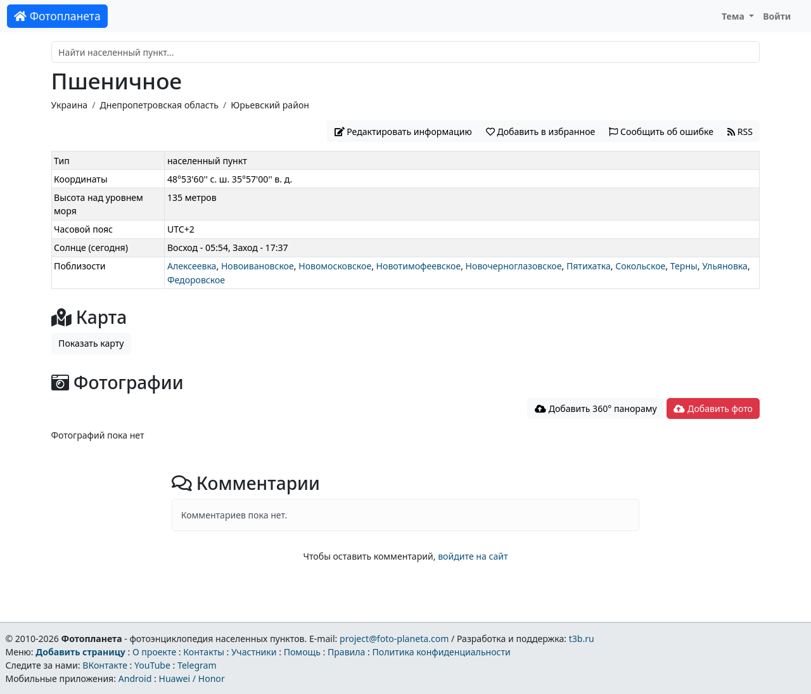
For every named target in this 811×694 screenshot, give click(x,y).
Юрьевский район (270, 105)
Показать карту (91, 343)
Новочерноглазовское (514, 266)
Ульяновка (725, 266)
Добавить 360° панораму (596, 408)
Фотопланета (57, 15)
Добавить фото (713, 408)
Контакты (203, 652)
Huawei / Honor (191, 678)
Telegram (197, 665)
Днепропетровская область (158, 105)
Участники (254, 652)
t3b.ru (581, 639)
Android (135, 678)
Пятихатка (588, 266)
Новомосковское (334, 266)
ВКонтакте (104, 665)
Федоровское (196, 280)
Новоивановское (257, 266)
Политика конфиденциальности (442, 652)
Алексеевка (191, 266)
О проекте (154, 652)
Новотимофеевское (418, 266)
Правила (346, 652)
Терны (684, 266)
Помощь (302, 652)
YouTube (152, 665)
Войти (777, 16)
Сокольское (640, 266)
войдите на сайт (473, 556)
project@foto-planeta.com (394, 639)
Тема (734, 16)
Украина (69, 105)
